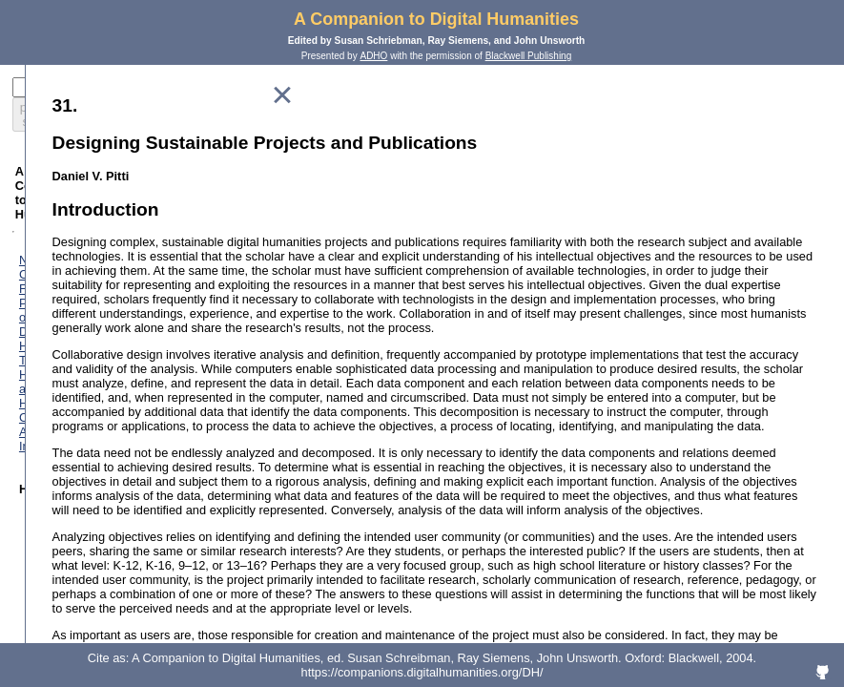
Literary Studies (102, 403)
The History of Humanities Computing (161, 288)
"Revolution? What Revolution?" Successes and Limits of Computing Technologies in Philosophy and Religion (178, 474)
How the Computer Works (129, 532)
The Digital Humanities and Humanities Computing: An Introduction (166, 238)
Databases (89, 560)
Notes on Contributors (87, 203)
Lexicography (96, 374)
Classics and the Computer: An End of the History (173, 338)
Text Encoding (98, 589)
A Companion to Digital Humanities (436, 19)
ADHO (373, 56)
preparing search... (73, 107)
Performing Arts (102, 446)
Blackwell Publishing (528, 56)
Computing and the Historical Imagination (171, 360)
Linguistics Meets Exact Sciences (150, 389)
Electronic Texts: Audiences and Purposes (173, 603)
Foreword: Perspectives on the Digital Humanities (161, 217)
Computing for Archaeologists (139, 303)
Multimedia (89, 432)
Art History (88, 317)
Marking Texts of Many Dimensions (154, 575)
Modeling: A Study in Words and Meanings (174, 618)
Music (76, 417)
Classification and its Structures (145, 546)
